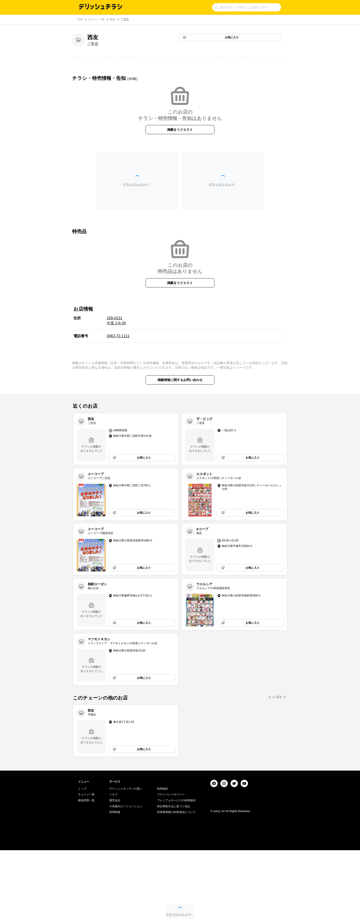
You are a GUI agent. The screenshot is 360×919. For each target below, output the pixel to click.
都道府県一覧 (86, 869)
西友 (112, 19)
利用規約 (162, 857)
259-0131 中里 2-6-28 (116, 320)
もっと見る (275, 697)
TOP (79, 19)
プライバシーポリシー (171, 863)
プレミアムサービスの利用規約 (176, 869)
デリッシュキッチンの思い (125, 857)
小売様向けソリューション (125, 875)
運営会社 (114, 869)
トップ (82, 857)
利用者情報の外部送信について (176, 881)
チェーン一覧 (96, 19)
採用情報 (114, 881)
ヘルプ (113, 863)
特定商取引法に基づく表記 (173, 875)
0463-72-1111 (118, 336)
